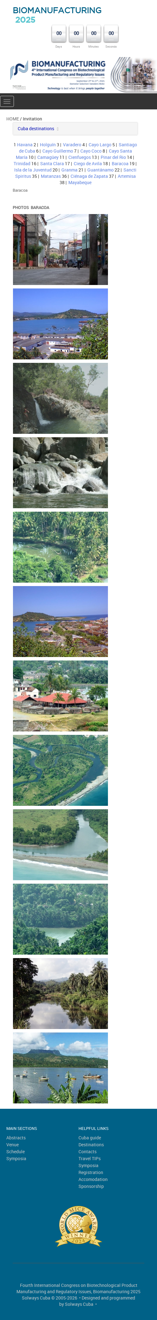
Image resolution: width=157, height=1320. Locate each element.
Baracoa (120, 163)
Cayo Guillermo (57, 151)
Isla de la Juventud (33, 170)
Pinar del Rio (113, 157)
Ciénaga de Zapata (89, 176)
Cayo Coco (91, 151)
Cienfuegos (79, 157)
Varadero (72, 145)
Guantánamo (100, 170)
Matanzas (51, 176)
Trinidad (22, 163)
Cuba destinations (36, 128)
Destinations (91, 1145)
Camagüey (48, 157)
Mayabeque (79, 182)
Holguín (48, 145)
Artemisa (127, 176)
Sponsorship (91, 1186)
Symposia (16, 1158)
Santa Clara (52, 163)
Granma (69, 170)
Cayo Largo (100, 145)
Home (12, 119)
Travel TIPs (89, 1158)
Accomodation (93, 1179)
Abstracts (16, 1138)
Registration (90, 1172)
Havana (25, 145)
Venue (12, 1145)
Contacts (87, 1151)
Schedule (15, 1151)
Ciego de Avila (88, 163)
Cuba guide (89, 1138)
